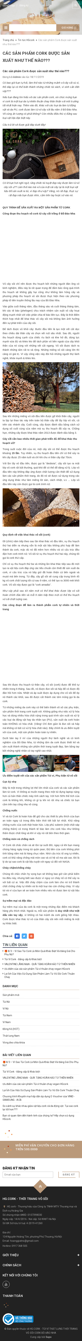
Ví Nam (7, 1022)
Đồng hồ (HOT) (11, 1029)
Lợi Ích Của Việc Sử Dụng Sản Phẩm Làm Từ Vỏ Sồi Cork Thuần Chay (41, 1090)
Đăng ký (24, 5)
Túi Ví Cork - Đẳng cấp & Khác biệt (23, 959)
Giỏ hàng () (69, 27)
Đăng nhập (9, 5)
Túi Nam (7, 1015)
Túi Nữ (6, 1001)
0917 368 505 (19, 1245)
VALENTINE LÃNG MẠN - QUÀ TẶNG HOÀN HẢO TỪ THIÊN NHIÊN (39, 964)
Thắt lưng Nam (11, 1035)
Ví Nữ (6, 1008)
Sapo (49, 1337)
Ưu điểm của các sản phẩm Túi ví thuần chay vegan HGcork (37, 968)
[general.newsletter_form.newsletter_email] (28, 1175)
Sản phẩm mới (11, 995)
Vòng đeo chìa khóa (14, 1042)
